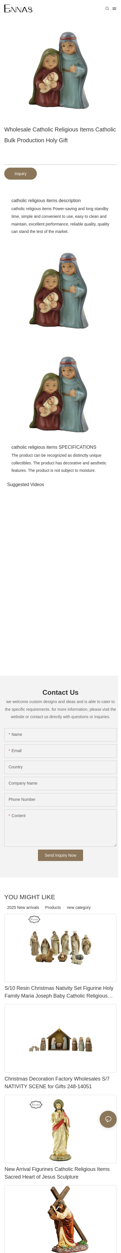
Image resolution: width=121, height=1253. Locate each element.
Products (53, 907)
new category (78, 907)
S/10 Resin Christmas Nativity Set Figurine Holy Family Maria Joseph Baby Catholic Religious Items (59, 992)
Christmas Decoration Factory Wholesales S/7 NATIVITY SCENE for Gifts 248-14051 (57, 1082)
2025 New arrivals (23, 907)
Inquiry (21, 173)
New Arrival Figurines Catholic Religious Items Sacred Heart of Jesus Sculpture (57, 1173)
